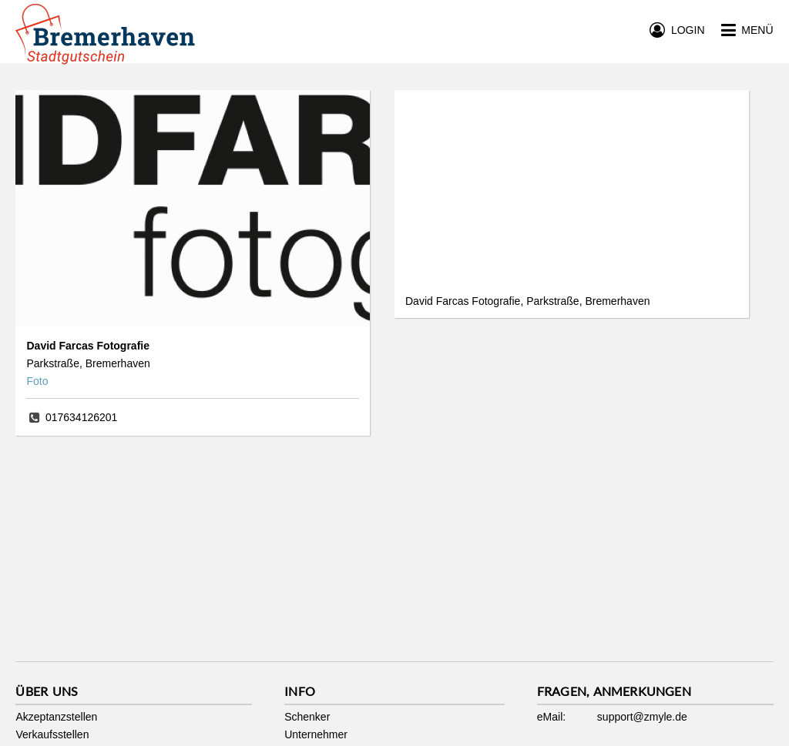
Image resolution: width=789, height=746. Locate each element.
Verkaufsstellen (52, 734)
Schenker (307, 717)
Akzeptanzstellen (56, 717)
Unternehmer (315, 734)
